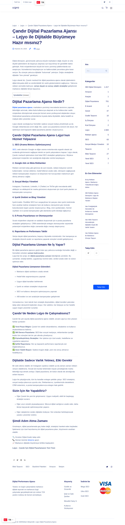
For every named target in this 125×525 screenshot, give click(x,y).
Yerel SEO (89, 159)
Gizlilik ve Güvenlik (67, 488)
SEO (14, 150)
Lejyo (38, 49)
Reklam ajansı (91, 135)
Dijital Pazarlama (92, 101)
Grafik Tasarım (91, 116)
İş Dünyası (89, 120)
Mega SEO (85, 487)
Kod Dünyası (90, 125)
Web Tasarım (90, 154)
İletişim (61, 467)
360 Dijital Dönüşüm (93, 87)
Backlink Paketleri (39, 467)
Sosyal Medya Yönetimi (94, 144)
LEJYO (15, 7)
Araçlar (88, 97)
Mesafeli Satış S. (70, 501)
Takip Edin (101, 287)
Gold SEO (85, 496)
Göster (26, 95)
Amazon (88, 92)
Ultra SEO (85, 491)
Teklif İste (17, 2)
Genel (87, 111)
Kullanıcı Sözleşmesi (68, 507)
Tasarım (88, 149)
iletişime (31, 440)
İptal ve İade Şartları (69, 495)
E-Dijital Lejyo (27, 2)
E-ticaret (88, 106)
